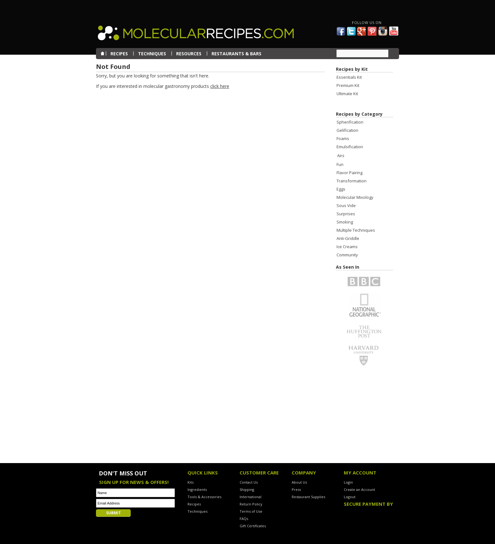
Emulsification (350, 147)
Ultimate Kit (347, 93)
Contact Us (249, 482)
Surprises (346, 214)
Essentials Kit (349, 77)
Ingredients (197, 489)
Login (348, 482)
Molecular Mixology (355, 197)
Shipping (247, 489)
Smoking (345, 222)
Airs (340, 155)
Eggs (341, 189)
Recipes (194, 504)
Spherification (350, 122)
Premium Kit (348, 85)
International (250, 496)
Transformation (352, 181)
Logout (349, 496)
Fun (340, 164)
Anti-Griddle (348, 238)
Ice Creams (347, 246)
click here (219, 86)
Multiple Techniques (356, 230)
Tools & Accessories (204, 496)
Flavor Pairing (349, 172)
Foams (343, 138)
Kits (191, 482)
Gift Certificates (253, 525)
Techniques (197, 511)
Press (296, 489)
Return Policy (251, 504)
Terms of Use (251, 511)
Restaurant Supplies (308, 496)
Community (347, 255)
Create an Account (359, 489)
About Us (299, 482)
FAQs (244, 518)
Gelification (347, 130)
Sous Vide (346, 205)
